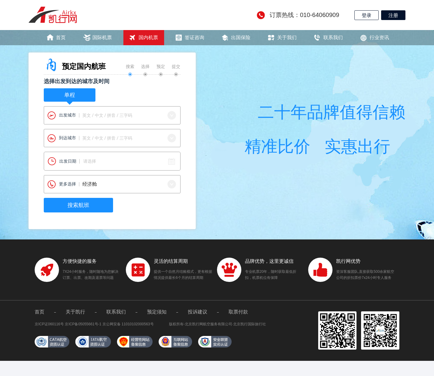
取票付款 (238, 311)
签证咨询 (194, 37)
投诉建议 (197, 311)
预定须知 (157, 311)
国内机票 (148, 37)
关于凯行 (75, 311)
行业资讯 (379, 37)
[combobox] (112, 115)
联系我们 (333, 37)
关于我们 (287, 37)
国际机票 (102, 37)
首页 (61, 37)
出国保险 (240, 37)
